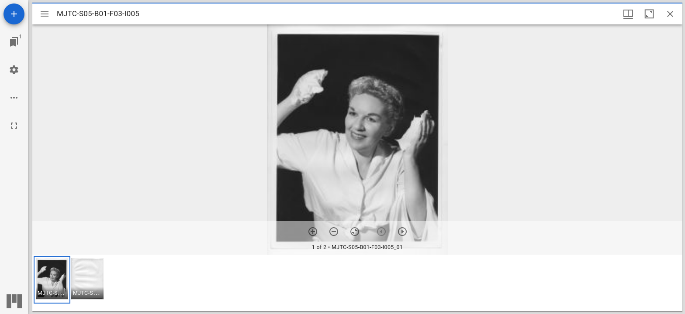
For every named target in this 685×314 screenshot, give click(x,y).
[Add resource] (13, 13)
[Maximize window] (649, 13)
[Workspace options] (13, 97)
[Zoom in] (312, 231)
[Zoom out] (333, 231)
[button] (52, 279)
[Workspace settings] (13, 69)
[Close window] (670, 13)
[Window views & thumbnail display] (628, 13)
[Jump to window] (13, 41)
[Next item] (402, 231)
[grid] (357, 283)
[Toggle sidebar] (44, 13)
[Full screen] (13, 125)
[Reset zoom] (354, 231)
